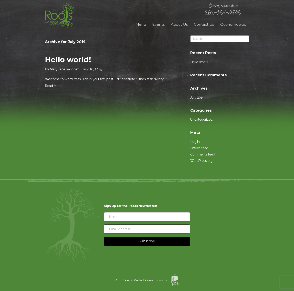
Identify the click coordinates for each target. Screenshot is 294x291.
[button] (147, 241)
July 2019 (197, 97)
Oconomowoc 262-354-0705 (223, 9)
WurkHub (168, 280)
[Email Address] (147, 229)
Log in (195, 142)
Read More (53, 86)
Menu (141, 24)
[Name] (147, 216)
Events (158, 24)
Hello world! (68, 59)
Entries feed (199, 148)
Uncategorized (201, 119)
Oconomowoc (233, 24)
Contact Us (204, 24)
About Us (179, 24)
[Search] (219, 38)
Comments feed (202, 154)
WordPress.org (201, 161)
